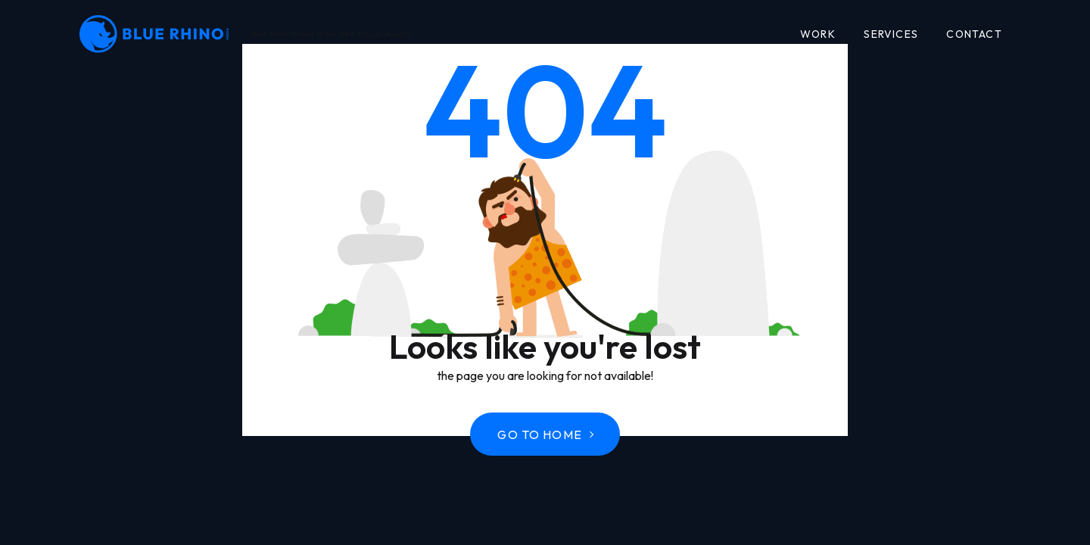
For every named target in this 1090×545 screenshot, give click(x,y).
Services (891, 34)
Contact (973, 34)
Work (818, 34)
